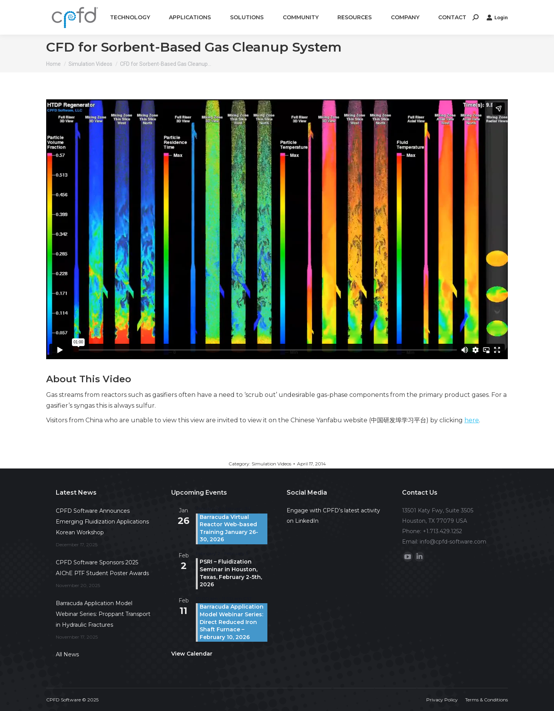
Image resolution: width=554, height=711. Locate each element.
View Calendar (191, 653)
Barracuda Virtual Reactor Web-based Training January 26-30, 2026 (229, 528)
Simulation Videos (271, 464)
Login (497, 17)
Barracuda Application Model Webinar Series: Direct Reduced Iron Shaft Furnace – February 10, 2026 (232, 621)
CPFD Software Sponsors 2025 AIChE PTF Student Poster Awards (102, 568)
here (471, 420)
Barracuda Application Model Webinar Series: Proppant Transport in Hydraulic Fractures (103, 614)
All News (67, 654)
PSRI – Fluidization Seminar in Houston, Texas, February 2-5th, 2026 (231, 573)
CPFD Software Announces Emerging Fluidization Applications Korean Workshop (102, 521)
